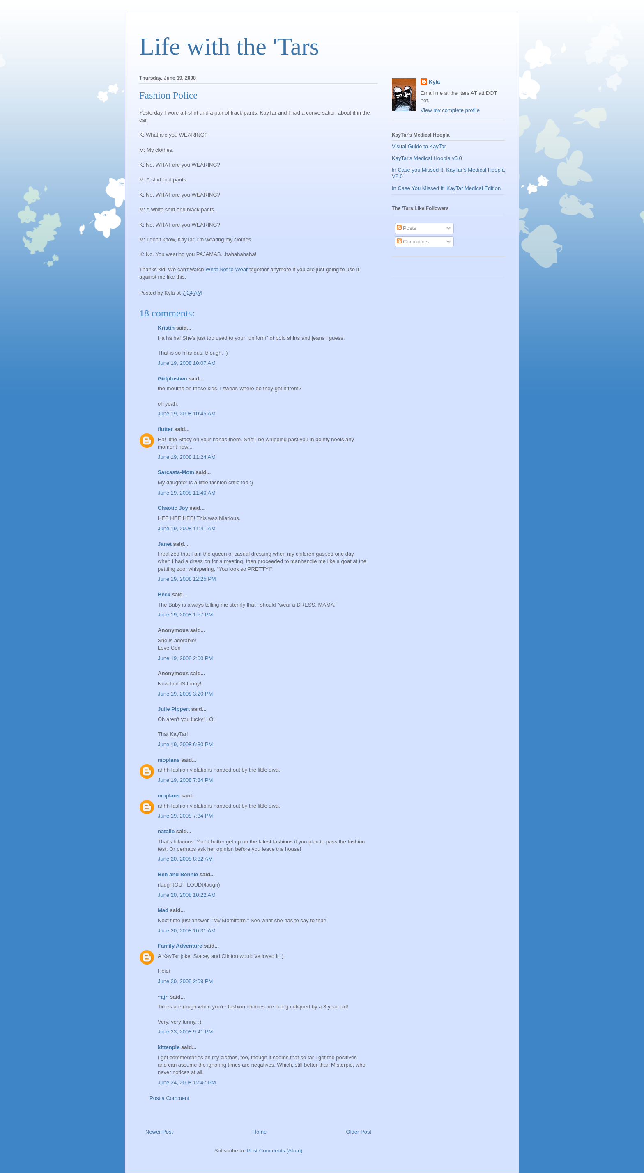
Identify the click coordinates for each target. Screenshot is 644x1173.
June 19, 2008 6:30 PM (185, 744)
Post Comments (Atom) (274, 1151)
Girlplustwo (172, 379)
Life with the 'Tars (229, 46)
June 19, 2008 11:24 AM (187, 457)
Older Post (358, 1132)
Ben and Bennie (178, 874)
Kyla (434, 82)
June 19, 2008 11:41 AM (187, 528)
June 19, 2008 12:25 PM (187, 579)
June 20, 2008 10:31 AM (187, 931)
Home (260, 1132)
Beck (164, 594)
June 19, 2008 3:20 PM (185, 694)
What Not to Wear (226, 269)
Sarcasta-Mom (176, 472)
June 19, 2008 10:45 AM (187, 413)
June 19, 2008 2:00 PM (185, 658)
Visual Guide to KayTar (419, 146)
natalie (166, 831)
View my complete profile (450, 110)
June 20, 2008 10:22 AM (187, 895)
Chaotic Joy (173, 508)
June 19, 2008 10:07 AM (187, 363)
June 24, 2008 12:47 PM (187, 1082)
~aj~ (163, 997)
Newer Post (159, 1132)
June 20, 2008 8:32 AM (185, 859)
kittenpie (168, 1047)
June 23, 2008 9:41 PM (185, 1032)
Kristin (166, 328)
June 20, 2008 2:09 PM (185, 981)
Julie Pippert (174, 709)
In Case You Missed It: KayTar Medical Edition (446, 188)
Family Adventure (180, 946)
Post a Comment (169, 1098)
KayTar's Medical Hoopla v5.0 (427, 158)
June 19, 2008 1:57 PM (185, 615)
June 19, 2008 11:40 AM (187, 493)
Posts (406, 228)
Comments (413, 241)
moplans (168, 760)
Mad (163, 910)
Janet (165, 544)
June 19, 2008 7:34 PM (185, 780)
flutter (165, 429)
